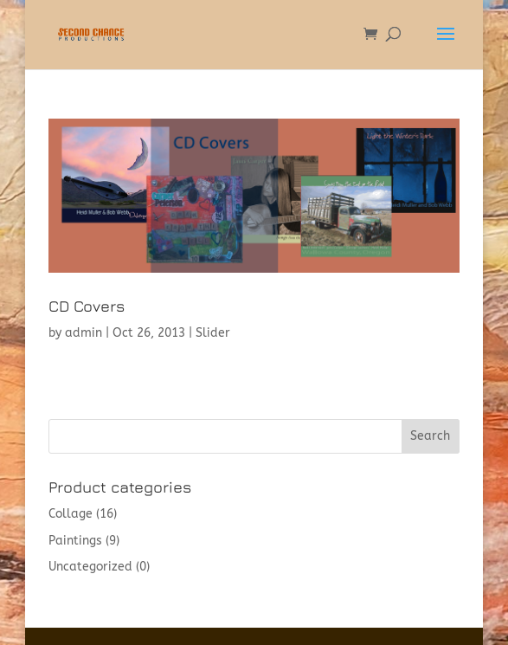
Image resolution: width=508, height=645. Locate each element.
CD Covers (86, 306)
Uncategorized (90, 566)
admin (83, 333)
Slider (213, 333)
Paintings (75, 540)
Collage (70, 513)
